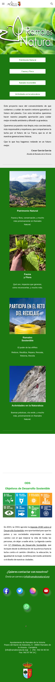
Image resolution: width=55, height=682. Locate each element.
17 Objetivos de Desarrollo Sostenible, (27, 545)
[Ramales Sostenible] (28, 83)
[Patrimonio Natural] (28, 60)
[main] (27, 130)
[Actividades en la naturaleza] (28, 94)
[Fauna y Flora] (28, 71)
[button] (3, 3)
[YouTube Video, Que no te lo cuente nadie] (27, 451)
